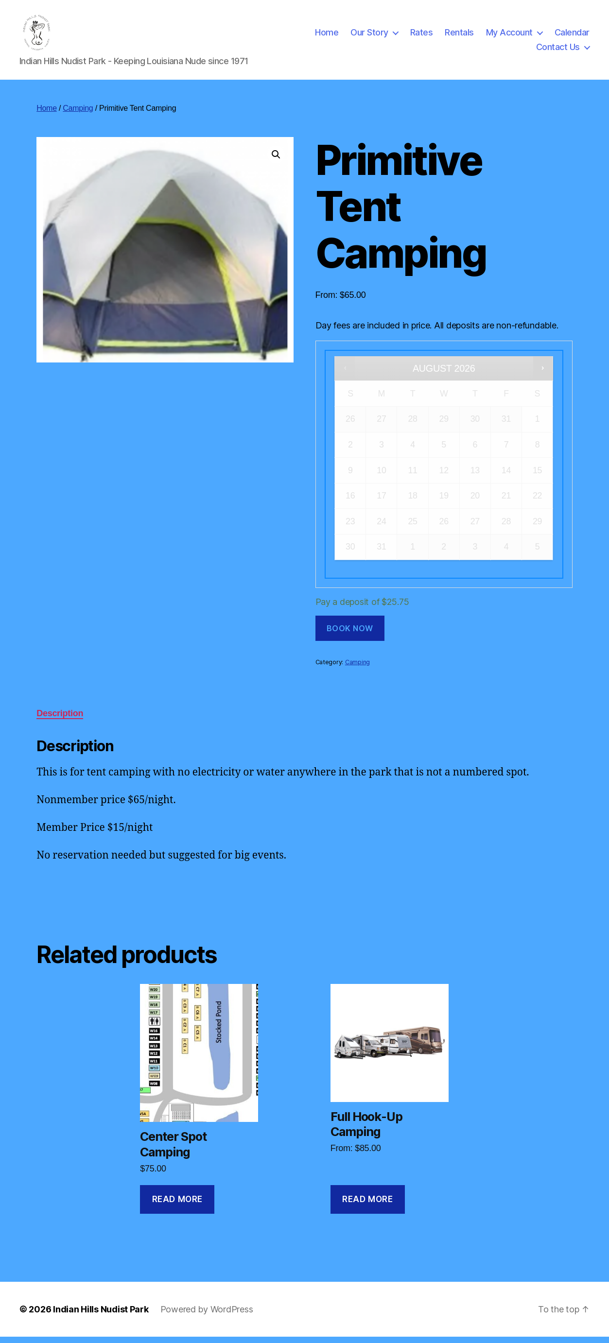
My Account (509, 36)
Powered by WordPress (206, 1315)
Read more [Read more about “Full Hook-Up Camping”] (367, 1205)
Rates (421, 36)
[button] (276, 161)
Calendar (572, 36)
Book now (350, 634)
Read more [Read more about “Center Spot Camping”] (177, 1205)
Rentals (459, 36)
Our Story (369, 36)
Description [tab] (59, 719)
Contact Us (558, 50)
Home (326, 36)
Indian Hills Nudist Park (101, 1315)
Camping (78, 114)
